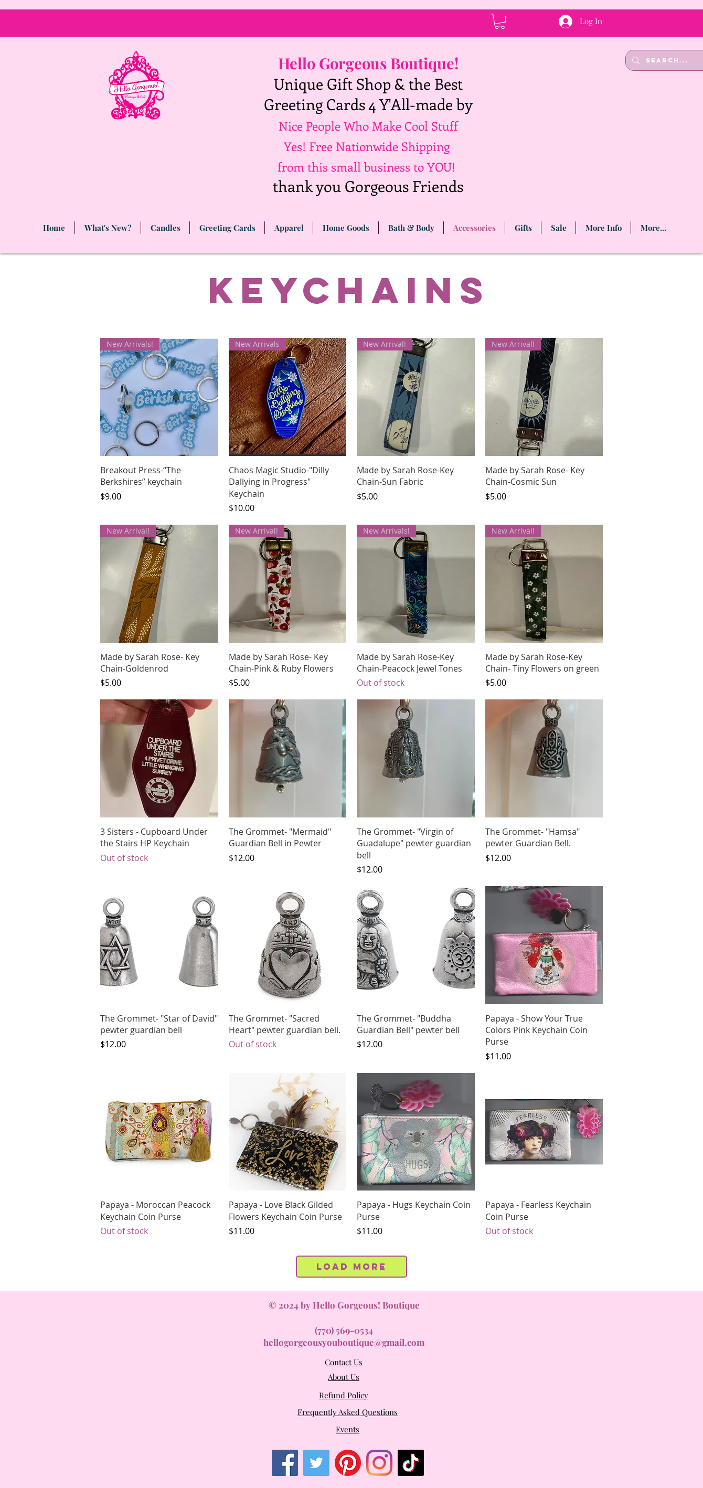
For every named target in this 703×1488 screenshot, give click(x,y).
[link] (500, 21)
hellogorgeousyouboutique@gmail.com (343, 1342)
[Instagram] (379, 1463)
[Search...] (668, 60)
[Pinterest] (348, 1463)
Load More (351, 1266)
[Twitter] (316, 1463)
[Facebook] (285, 1463)
